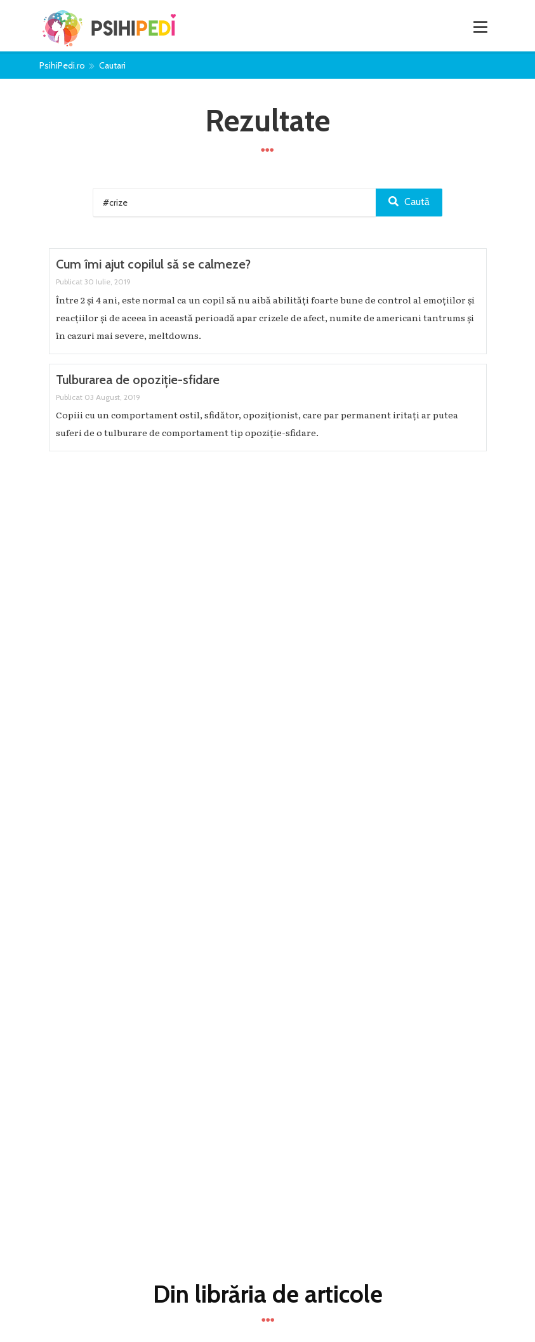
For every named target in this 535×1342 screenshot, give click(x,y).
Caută (409, 202)
